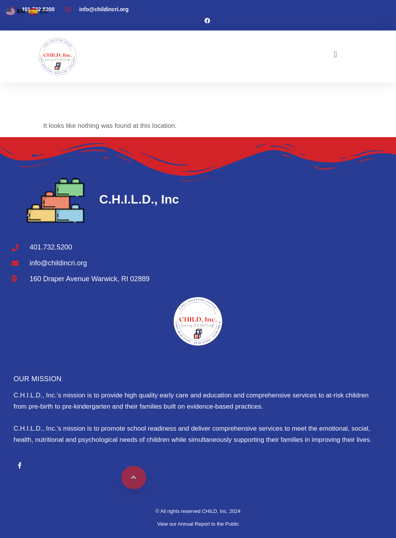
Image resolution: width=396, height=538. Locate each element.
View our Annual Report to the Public (198, 524)
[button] (335, 54)
